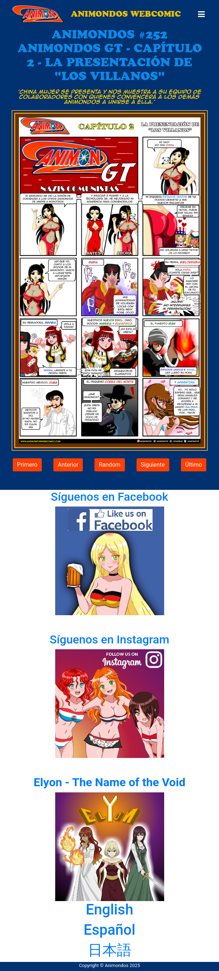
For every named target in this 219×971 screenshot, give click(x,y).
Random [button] (110, 464)
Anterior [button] (68, 464)
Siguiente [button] (153, 464)
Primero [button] (27, 464)
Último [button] (193, 464)
